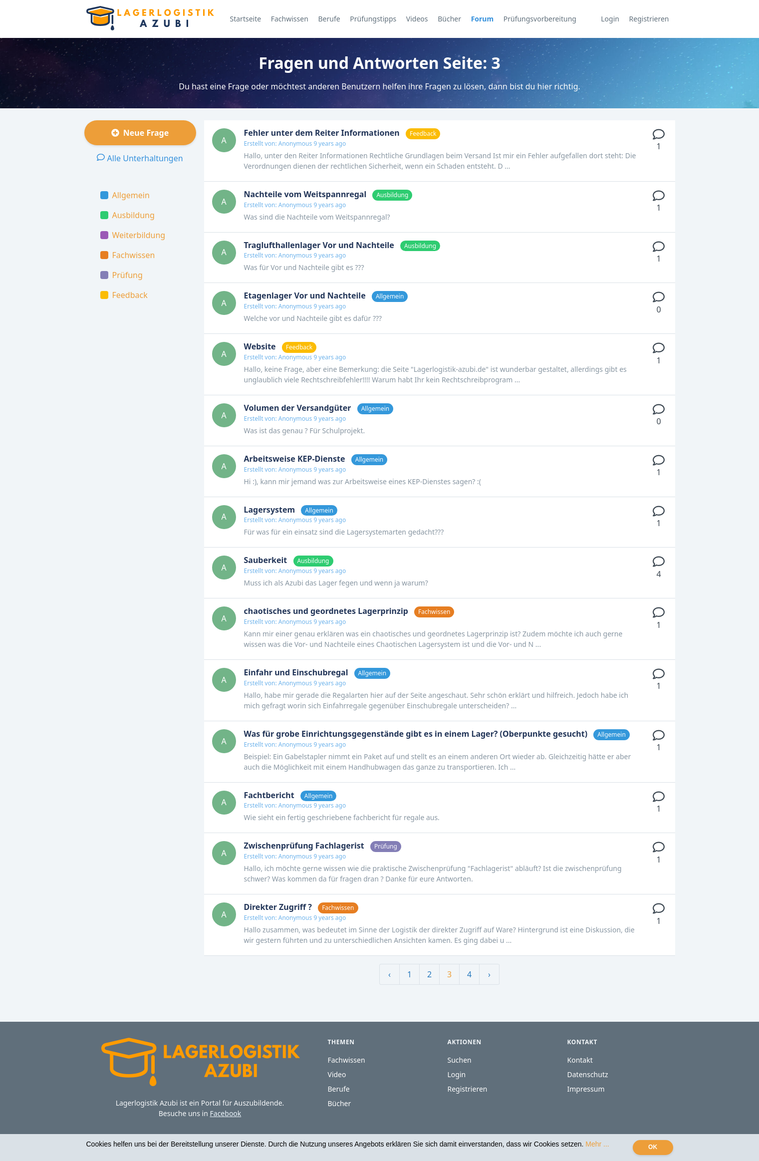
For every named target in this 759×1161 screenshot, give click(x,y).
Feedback (124, 295)
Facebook (226, 1113)
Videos (417, 18)
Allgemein (125, 195)
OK (652, 1147)
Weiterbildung (133, 235)
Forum (482, 18)
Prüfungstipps (373, 18)
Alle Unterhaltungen (140, 158)
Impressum (586, 1089)
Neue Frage (140, 132)
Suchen (460, 1060)
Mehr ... (597, 1144)
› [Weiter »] (489, 974)
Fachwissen (289, 18)
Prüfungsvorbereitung (540, 18)
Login (610, 18)
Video (337, 1074)
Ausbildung (127, 215)
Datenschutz (587, 1074)
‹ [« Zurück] (389, 974)
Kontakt (580, 1060)
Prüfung (121, 275)
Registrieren (649, 18)
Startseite (245, 18)
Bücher (449, 18)
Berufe (329, 18)
